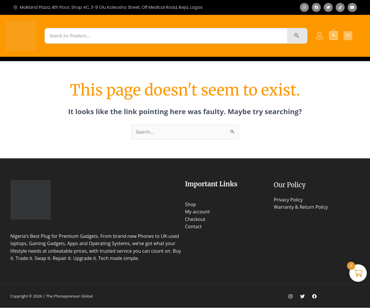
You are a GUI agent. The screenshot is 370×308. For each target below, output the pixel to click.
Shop (190, 204)
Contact (193, 227)
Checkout (195, 219)
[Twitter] (302, 296)
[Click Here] (348, 35)
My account (197, 212)
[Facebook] (314, 296)
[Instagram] (290, 296)
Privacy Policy (288, 200)
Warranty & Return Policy (301, 207)
